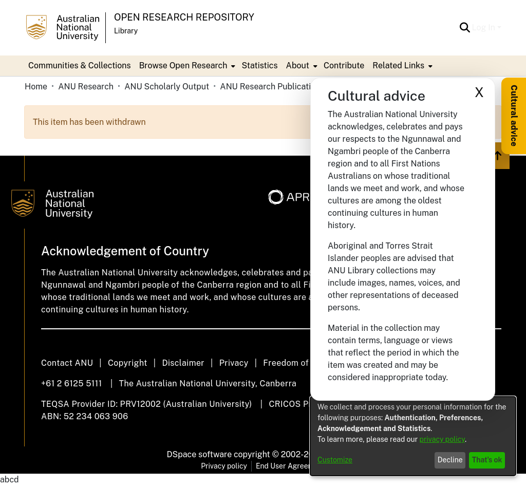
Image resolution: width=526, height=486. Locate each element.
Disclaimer (183, 363)
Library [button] (126, 31)
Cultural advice (514, 115)
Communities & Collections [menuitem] (79, 65)
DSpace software (199, 454)
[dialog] (413, 436)
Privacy (234, 363)
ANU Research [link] (86, 86)
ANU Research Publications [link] (271, 86)
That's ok (487, 460)
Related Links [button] (398, 65)
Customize (334, 460)
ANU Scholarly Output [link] (166, 86)
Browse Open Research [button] (183, 65)
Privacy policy (224, 466)
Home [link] (36, 86)
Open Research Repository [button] (184, 17)
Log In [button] (484, 27)
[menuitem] (186, 65)
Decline (450, 460)
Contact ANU (67, 363)
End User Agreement (290, 466)
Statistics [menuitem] (259, 65)
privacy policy (442, 439)
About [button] (297, 65)
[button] (465, 28)
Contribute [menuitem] (344, 65)
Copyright (127, 363)
